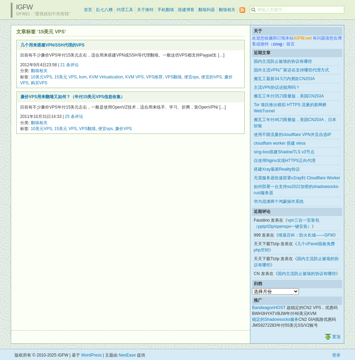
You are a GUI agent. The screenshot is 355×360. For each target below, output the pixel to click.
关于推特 (145, 9)
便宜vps (191, 77)
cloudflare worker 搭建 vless (279, 143)
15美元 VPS (65, 77)
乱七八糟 (104, 9)
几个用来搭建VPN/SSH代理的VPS (52, 45)
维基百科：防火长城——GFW (306, 235)
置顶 (336, 336)
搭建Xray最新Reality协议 (277, 169)
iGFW (24, 7)
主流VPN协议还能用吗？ (277, 87)
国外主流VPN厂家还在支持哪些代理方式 (291, 70)
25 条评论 (74, 116)
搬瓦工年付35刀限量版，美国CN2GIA (289, 96)
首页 (88, 9)
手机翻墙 (165, 9)
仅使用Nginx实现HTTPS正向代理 (284, 160)
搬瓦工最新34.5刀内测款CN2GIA (284, 78)
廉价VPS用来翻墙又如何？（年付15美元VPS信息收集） (72, 96)
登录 (336, 355)
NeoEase (127, 355)
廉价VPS (123, 128)
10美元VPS (41, 77)
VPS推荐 (154, 77)
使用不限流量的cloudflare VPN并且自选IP (292, 134)
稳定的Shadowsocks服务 (275, 319)
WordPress (91, 355)
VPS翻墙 (173, 77)
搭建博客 (186, 9)
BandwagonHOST (269, 307)
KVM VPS (134, 77)
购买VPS (39, 82)
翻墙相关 (227, 9)
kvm (83, 77)
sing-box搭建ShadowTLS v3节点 (284, 151)
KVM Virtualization (106, 77)
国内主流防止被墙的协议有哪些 (283, 61)
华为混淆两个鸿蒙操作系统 (279, 201)
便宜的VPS (211, 77)
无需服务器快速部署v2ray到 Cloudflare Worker (297, 177)
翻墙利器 (206, 9)
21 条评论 (69, 64)
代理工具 (124, 9)
